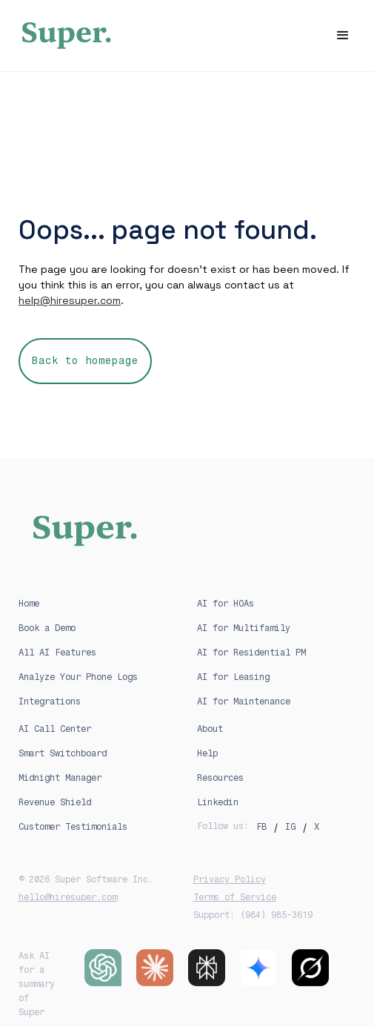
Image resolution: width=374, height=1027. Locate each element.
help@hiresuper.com (70, 300)
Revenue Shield (55, 802)
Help (207, 753)
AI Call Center (55, 729)
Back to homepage (85, 360)
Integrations (50, 701)
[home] (187, 35)
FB (261, 827)
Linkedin (217, 802)
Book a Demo (47, 628)
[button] (343, 35)
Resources (220, 778)
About (210, 729)
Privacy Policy (229, 879)
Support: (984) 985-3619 (253, 915)
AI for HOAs (225, 603)
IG (290, 827)
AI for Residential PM (251, 652)
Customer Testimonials (73, 827)
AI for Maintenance (243, 701)
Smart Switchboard (63, 753)
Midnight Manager (60, 778)
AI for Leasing (233, 677)
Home (29, 603)
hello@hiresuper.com (68, 897)
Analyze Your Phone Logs (78, 677)
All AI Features (57, 652)
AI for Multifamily (243, 628)
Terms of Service (234, 897)
